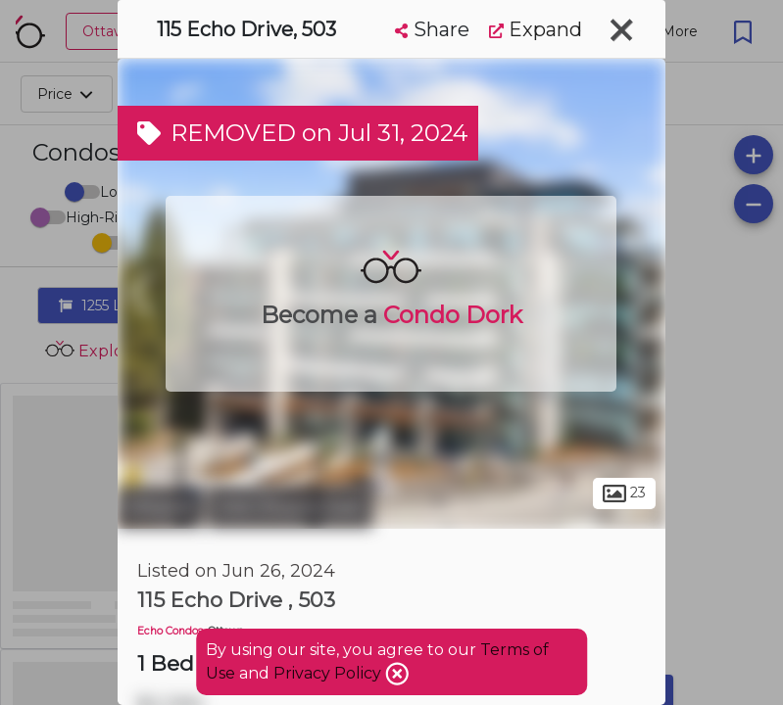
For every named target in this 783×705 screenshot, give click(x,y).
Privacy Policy (329, 673)
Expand (535, 29)
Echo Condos (170, 631)
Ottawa (160, 507)
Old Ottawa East (290, 507)
